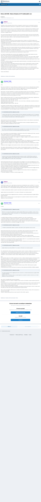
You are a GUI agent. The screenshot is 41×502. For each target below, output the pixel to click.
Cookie (30, 334)
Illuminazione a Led (10, 17)
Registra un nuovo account (20, 312)
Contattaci (26, 334)
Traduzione (12, 334)
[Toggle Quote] (2, 126)
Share (9, 326)
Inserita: (8, 82)
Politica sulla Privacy (19, 334)
